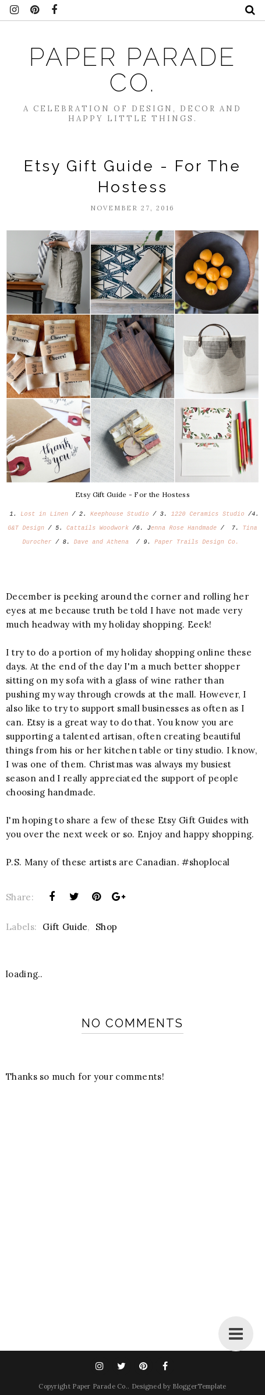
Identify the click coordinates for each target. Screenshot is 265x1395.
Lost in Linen (44, 514)
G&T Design (26, 528)
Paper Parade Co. (133, 69)
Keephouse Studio (119, 514)
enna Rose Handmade (184, 528)
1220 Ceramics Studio (208, 514)
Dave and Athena (105, 542)
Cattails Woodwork (97, 528)
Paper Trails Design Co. (196, 542)
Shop (106, 926)
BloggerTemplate (199, 1386)
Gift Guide (65, 926)
